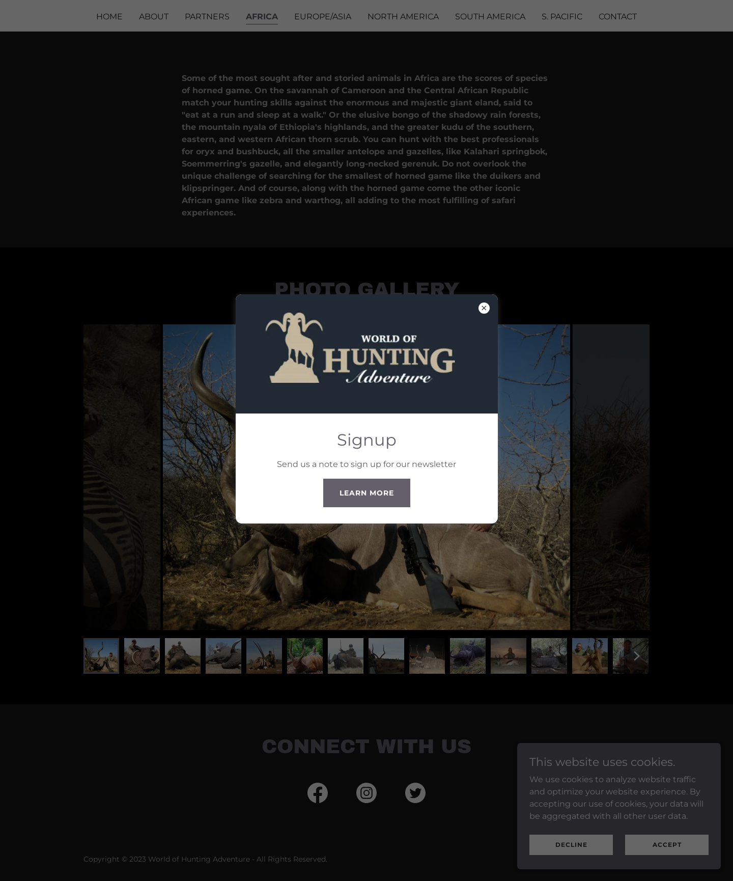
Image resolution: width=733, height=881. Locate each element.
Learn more (367, 493)
